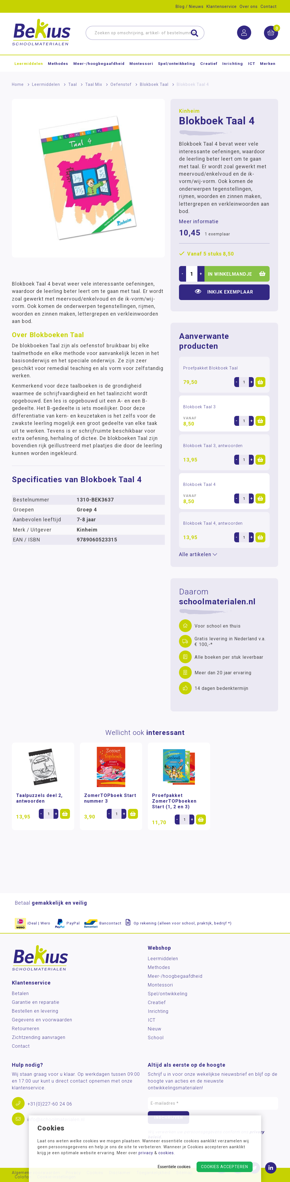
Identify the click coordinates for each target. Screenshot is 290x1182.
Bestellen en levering (35, 1011)
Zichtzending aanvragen (38, 1037)
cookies (166, 1153)
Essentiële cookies (174, 1166)
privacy (145, 1153)
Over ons (249, 6)
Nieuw (154, 1029)
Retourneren (25, 1028)
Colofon (23, 1177)
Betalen (20, 993)
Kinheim (189, 111)
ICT (251, 63)
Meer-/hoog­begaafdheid (99, 63)
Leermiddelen (28, 63)
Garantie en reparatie (35, 1002)
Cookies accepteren (224, 1166)
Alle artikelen (198, 554)
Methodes (58, 63)
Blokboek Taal (154, 84)
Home (18, 84)
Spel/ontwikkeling (176, 63)
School (156, 1037)
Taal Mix (93, 84)
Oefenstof (121, 84)
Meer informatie (199, 221)
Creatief (209, 63)
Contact (269, 6)
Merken (268, 63)
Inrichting (232, 63)
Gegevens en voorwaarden (42, 1019)
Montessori (141, 63)
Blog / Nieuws (190, 6)
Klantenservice (221, 6)
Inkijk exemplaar (224, 292)
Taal (72, 84)
